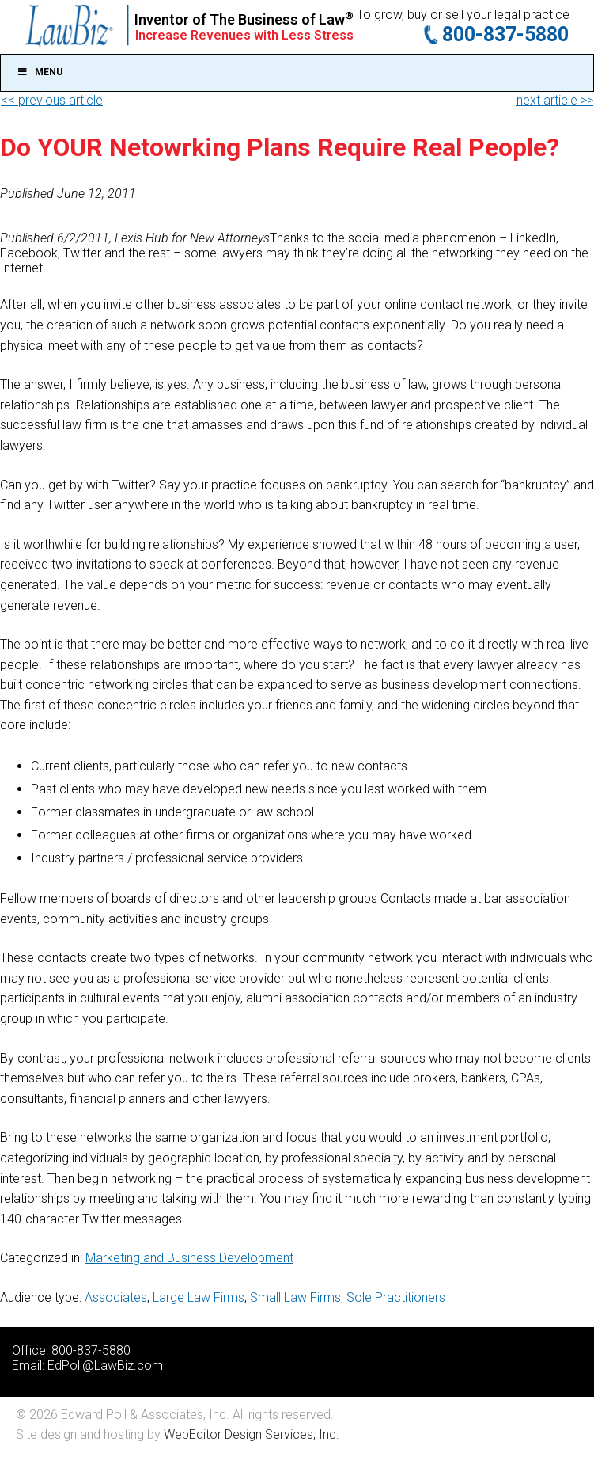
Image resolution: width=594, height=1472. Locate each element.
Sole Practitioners (395, 1297)
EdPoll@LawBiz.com (105, 1365)
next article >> (554, 100)
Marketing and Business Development (189, 1257)
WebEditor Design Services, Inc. (251, 1434)
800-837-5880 (505, 34)
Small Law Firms (295, 1297)
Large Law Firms (198, 1297)
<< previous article (52, 100)
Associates (116, 1297)
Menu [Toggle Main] (39, 72)
